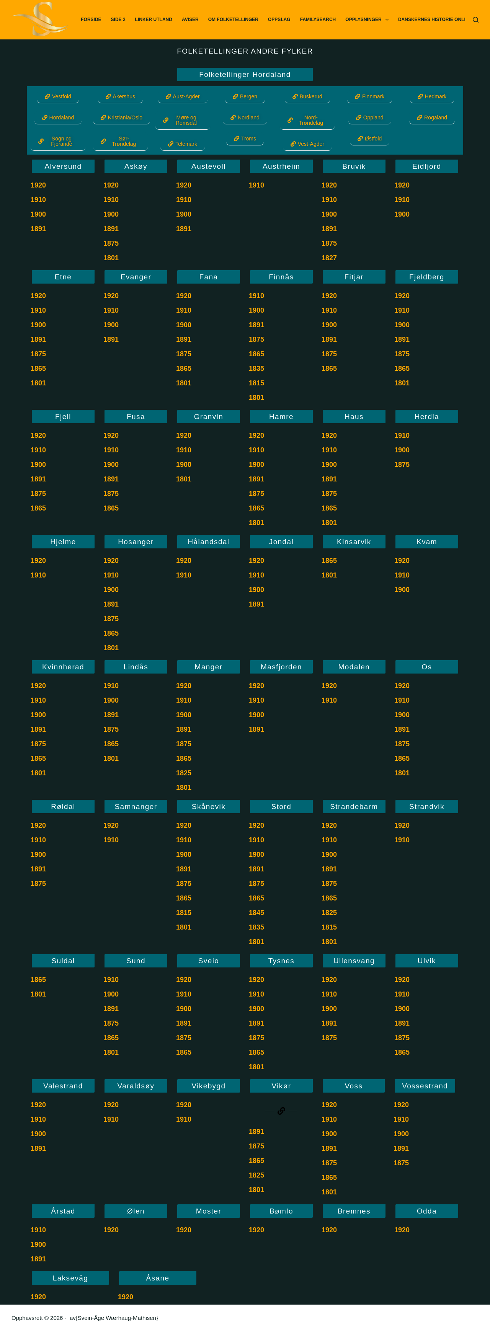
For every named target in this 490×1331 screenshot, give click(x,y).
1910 (38, 200)
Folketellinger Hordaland (245, 74)
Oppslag (279, 19)
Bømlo (281, 1211)
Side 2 (118, 19)
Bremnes (354, 1211)
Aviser (190, 19)
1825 (183, 773)
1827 (329, 258)
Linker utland (153, 19)
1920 (38, 185)
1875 (111, 243)
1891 (38, 229)
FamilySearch (318, 19)
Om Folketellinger (233, 19)
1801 (111, 258)
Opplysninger (368, 19)
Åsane (158, 1278)
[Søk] (476, 20)
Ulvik (427, 961)
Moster (208, 1211)
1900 (38, 214)
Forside (91, 19)
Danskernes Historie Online (435, 19)
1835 (256, 368)
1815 (256, 383)
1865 (38, 368)
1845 (256, 913)
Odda (427, 1211)
